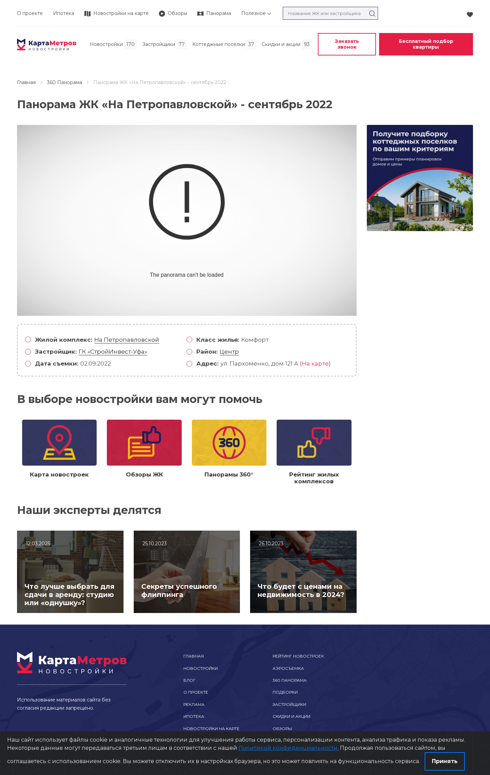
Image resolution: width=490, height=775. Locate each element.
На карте (315, 363)
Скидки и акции (291, 716)
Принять (445, 761)
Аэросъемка (288, 668)
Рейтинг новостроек (298, 656)
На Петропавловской (126, 339)
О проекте (30, 13)
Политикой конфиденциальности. (289, 748)
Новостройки (200, 668)
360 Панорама (64, 82)
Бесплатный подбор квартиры (426, 44)
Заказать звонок (347, 44)
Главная (26, 82)
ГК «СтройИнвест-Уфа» (113, 351)
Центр (229, 351)
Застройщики (289, 704)
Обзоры (282, 728)
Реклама (194, 704)
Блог (189, 680)
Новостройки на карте (211, 728)
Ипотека (63, 13)
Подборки (285, 692)
